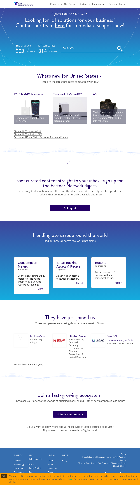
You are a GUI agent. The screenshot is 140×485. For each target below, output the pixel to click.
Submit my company (70, 414)
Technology (19, 464)
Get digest (70, 208)
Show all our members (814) (28, 364)
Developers (19, 472)
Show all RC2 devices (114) (27, 131)
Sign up (113, 3)
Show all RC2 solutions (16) (28, 134)
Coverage (18, 468)
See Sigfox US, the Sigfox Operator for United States (41, 137)
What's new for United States (70, 76)
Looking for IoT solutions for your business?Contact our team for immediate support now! (70, 22)
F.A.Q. (65, 460)
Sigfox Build (90, 430)
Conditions (52, 468)
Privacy (51, 472)
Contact (17, 460)
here (70, 479)
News (31, 464)
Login (122, 3)
